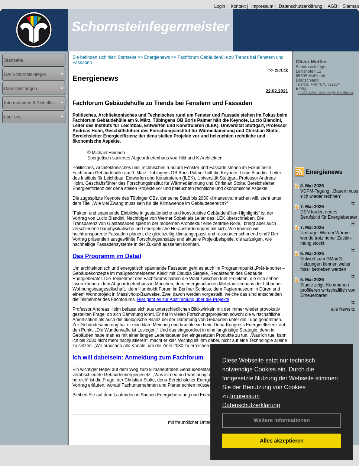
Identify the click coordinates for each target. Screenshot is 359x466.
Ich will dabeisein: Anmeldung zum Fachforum (137, 357)
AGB (332, 6)
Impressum (244, 396)
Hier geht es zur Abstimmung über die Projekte (183, 299)
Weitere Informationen (281, 420)
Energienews (324, 172)
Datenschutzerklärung (251, 405)
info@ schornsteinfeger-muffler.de (325, 93)
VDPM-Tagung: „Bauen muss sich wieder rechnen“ (329, 193)
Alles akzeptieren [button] (282, 441)
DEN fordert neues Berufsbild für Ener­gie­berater (328, 214)
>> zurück (278, 70)
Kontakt (238, 6)
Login (219, 6)
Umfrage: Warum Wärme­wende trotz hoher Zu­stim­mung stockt (326, 238)
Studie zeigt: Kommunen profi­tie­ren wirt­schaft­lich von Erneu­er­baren (327, 290)
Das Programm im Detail (106, 256)
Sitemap (351, 6)
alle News (343, 309)
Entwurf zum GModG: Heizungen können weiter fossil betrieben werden (325, 264)
